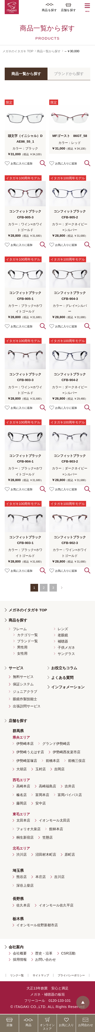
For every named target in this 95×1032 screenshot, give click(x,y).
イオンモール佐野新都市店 (37, 925)
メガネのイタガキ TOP (17, 51)
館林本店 (56, 829)
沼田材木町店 (45, 854)
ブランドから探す (69, 74)
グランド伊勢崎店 (56, 744)
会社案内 (16, 947)
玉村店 (40, 769)
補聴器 (63, 641)
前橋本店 (53, 761)
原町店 (70, 854)
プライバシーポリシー (71, 975)
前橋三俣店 (76, 761)
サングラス (66, 654)
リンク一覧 (17, 975)
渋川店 (21, 854)
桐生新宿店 (25, 837)
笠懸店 (47, 837)
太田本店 (23, 820)
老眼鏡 (63, 635)
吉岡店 (59, 769)
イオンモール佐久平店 (56, 905)
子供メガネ (66, 647)
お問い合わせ (45, 959)
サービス (16, 668)
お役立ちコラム (64, 668)
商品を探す (18, 620)
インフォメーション (68, 687)
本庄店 (40, 877)
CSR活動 (68, 953)
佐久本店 (23, 905)
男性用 (22, 647)
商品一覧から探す (49, 51)
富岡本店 (42, 795)
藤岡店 (21, 803)
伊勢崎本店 (25, 744)
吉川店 (59, 877)
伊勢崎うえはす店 (30, 752)
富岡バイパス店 (70, 795)
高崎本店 (23, 786)
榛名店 (21, 795)
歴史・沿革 (43, 953)
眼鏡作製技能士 (25, 699)
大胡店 (21, 769)
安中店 (40, 803)
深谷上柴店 (25, 885)
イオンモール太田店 (54, 820)
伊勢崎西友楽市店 (66, 752)
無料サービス (23, 677)
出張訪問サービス (27, 706)
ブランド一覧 (27, 641)
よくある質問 (62, 677)
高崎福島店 (47, 786)
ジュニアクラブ (25, 692)
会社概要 (20, 953)
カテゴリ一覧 (27, 635)
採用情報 (20, 959)
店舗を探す (18, 721)
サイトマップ (41, 975)
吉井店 (70, 786)
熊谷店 (21, 877)
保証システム (23, 684)
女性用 (22, 653)
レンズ (63, 629)
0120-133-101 (59, 1001)
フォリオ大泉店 (28, 829)
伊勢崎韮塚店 (26, 761)
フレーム (20, 629)
